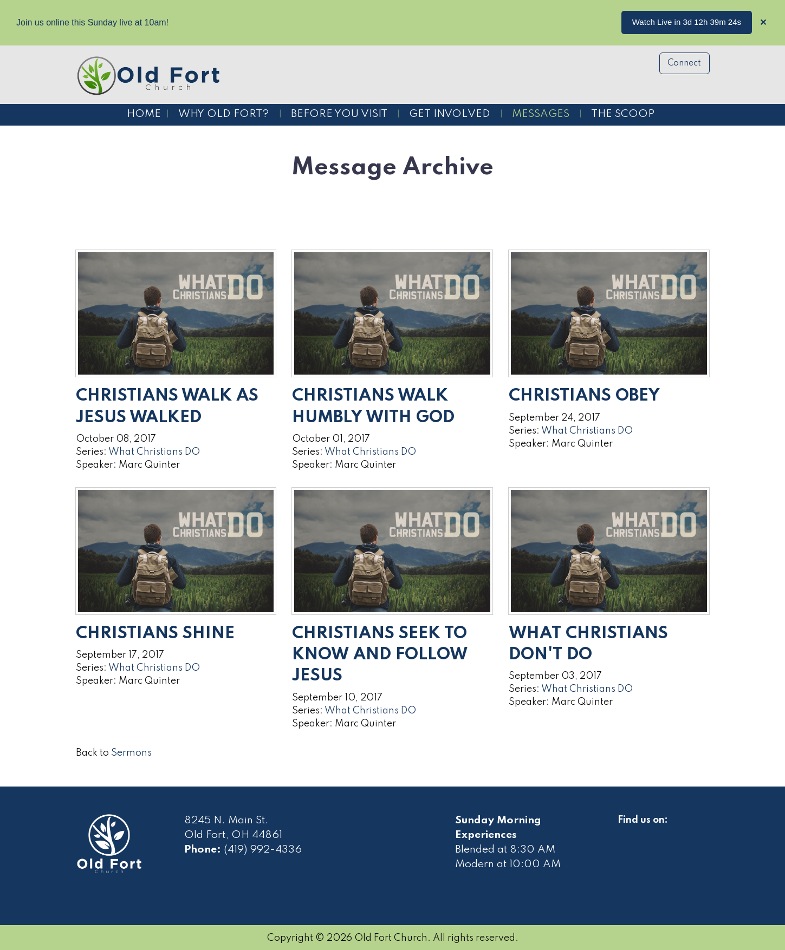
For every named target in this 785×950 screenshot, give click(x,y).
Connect (684, 63)
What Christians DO (154, 452)
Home (144, 114)
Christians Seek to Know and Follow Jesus (380, 654)
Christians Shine (155, 633)
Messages (540, 114)
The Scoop (622, 114)
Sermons (131, 753)
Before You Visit (339, 114)
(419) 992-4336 (263, 849)
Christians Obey (584, 396)
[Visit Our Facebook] (626, 832)
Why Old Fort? (223, 114)
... (737, 22)
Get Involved (449, 114)
